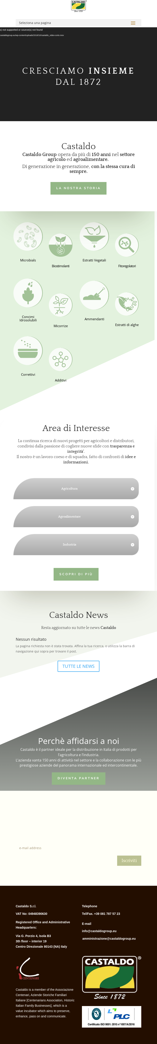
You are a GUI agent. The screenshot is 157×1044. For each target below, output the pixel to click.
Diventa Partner (79, 778)
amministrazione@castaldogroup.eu (109, 938)
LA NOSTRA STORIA (77, 188)
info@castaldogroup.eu (99, 931)
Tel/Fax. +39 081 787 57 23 (101, 913)
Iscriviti (129, 860)
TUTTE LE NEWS (78, 666)
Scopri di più (72, 573)
